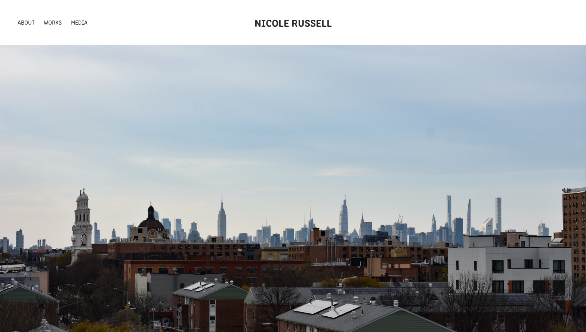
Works (53, 22)
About (26, 22)
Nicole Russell (293, 22)
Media (79, 22)
